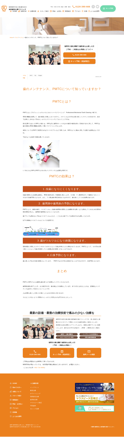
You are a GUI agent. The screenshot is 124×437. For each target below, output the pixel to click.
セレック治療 (34, 409)
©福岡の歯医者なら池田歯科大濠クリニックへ (102, 427)
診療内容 (32, 11)
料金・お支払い (16, 404)
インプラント (34, 388)
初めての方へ (15, 388)
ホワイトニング (35, 394)
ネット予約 (109, 8)
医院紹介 (66, 11)
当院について (15, 392)
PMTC (33, 75)
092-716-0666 (39, 368)
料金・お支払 (55, 11)
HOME (13, 384)
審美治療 (33, 391)
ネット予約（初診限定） (79, 61)
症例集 (13, 413)
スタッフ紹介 (43, 11)
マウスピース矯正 (36, 403)
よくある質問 (93, 11)
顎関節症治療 (34, 397)
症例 (84, 11)
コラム (25, 75)
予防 (24, 78)
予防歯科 (44, 75)
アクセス (76, 11)
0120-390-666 (82, 6)
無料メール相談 (89, 353)
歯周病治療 (34, 400)
